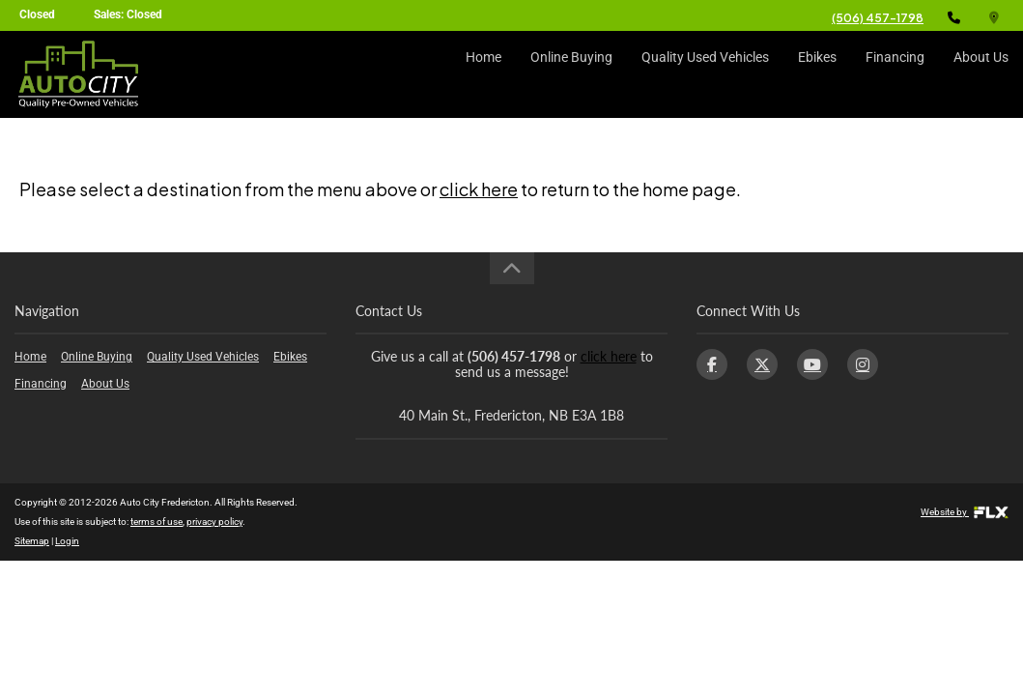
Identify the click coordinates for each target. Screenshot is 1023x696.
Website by (965, 512)
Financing (895, 74)
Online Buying (571, 74)
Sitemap (31, 541)
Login (67, 541)
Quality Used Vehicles (705, 74)
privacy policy (214, 521)
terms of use (156, 521)
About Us (981, 74)
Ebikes (817, 74)
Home (483, 74)
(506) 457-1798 (878, 18)
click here (479, 189)
